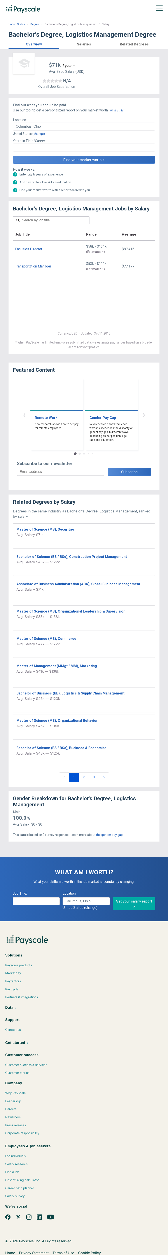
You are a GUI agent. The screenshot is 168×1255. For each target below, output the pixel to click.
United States (17, 24)
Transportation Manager (33, 266)
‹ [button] (24, 414)
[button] (34, 43)
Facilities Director (28, 249)
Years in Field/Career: (29, 141)
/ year (67, 66)
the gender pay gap (109, 835)
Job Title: (20, 893)
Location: (20, 120)
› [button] (143, 414)
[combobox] (84, 126)
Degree (34, 24)
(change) (38, 133)
